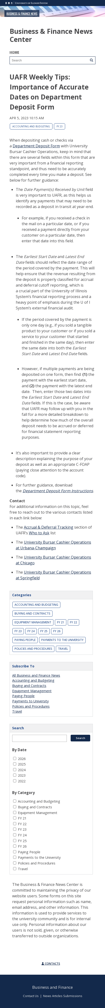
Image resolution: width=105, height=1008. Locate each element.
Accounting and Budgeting (31, 126)
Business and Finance (52, 987)
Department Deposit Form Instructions (58, 490)
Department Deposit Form (36, 146)
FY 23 (60, 126)
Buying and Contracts (32, 613)
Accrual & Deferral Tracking (48, 527)
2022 (22, 781)
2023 (22, 775)
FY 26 (56, 631)
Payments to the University (62, 640)
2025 (22, 764)
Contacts (51, 964)
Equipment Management (33, 622)
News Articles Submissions (62, 996)
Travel (63, 649)
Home (14, 52)
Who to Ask (39, 533)
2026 (22, 758)
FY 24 (31, 631)
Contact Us (31, 996)
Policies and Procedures (33, 649)
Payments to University (30, 701)
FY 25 (43, 631)
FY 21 (60, 622)
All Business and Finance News (36, 675)
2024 (22, 770)
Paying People (25, 640)
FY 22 (73, 622)
